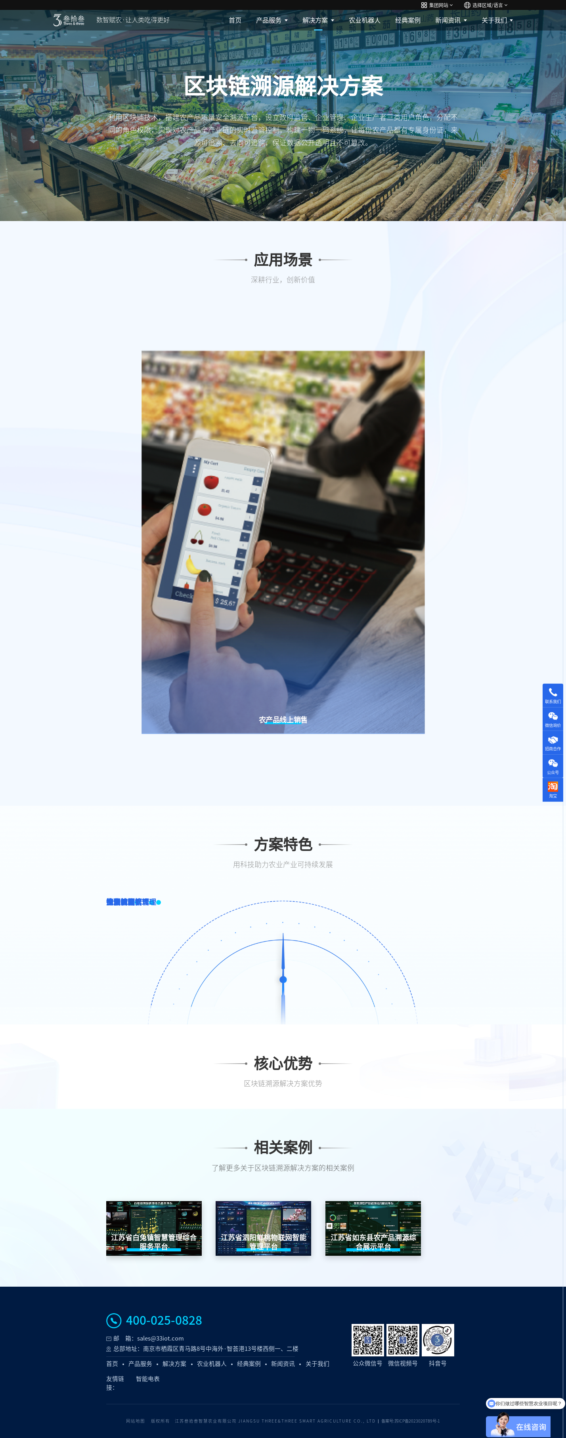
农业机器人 (365, 20)
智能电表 (148, 1379)
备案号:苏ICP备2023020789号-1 (410, 1421)
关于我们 (494, 20)
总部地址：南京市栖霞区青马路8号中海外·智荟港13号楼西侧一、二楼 (205, 1349)
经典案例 (408, 20)
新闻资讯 (448, 20)
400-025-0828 (164, 1320)
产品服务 (268, 20)
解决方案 (315, 20)
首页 (235, 20)
